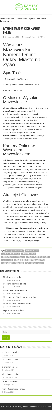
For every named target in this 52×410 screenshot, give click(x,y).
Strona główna (7, 19)
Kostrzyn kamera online (14, 284)
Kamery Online (21, 19)
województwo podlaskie (13, 263)
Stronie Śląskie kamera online (13, 389)
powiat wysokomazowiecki (38, 257)
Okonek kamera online (10, 367)
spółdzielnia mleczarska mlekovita (29, 260)
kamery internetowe (11, 254)
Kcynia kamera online (13, 310)
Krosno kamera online (10, 382)
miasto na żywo (28, 254)
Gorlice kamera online (10, 352)
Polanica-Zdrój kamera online (17, 303)
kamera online (32, 251)
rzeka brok (7, 260)
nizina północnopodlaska (13, 257)
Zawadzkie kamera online (15, 290)
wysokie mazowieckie (34, 263)
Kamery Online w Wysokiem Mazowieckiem (22, 85)
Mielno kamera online (10, 374)
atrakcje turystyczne (14, 251)
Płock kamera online (13, 277)
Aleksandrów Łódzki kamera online (19, 297)
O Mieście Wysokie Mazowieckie (17, 79)
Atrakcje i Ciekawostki (13, 91)
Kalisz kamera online (10, 360)
